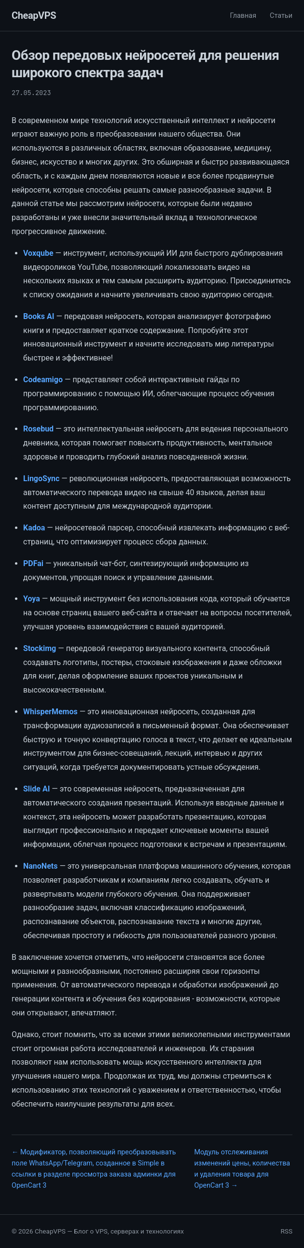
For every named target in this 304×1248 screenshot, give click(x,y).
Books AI (38, 316)
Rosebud (38, 428)
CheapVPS (34, 15)
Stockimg (39, 648)
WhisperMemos (50, 711)
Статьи (281, 16)
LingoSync (41, 478)
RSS (286, 1231)
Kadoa (34, 527)
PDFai (33, 563)
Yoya (31, 598)
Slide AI (36, 788)
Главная (243, 16)
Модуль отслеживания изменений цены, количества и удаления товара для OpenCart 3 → (242, 1169)
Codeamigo (43, 379)
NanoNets (40, 866)
